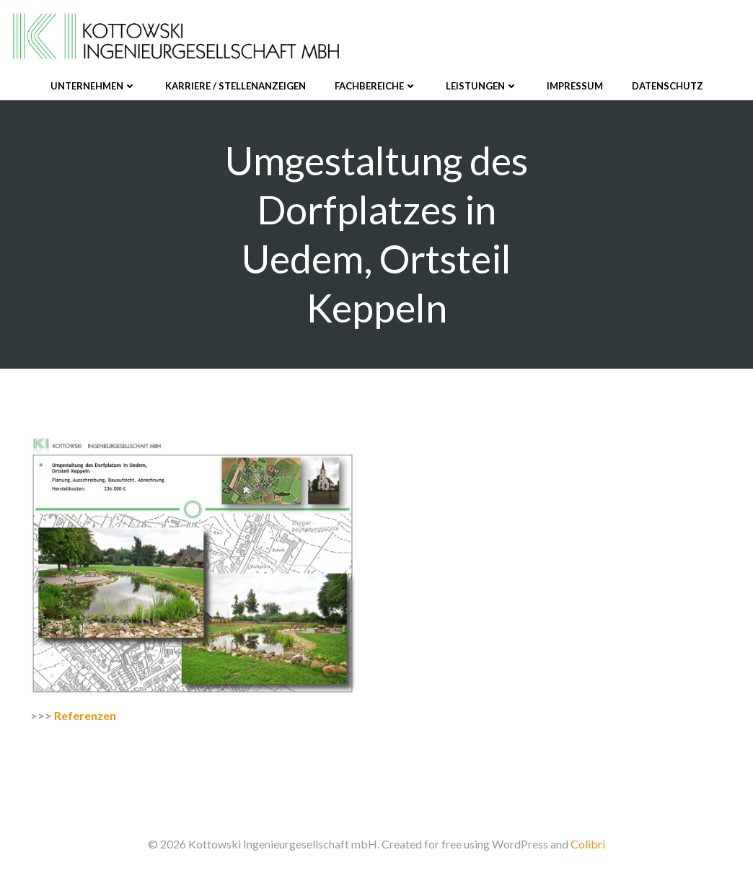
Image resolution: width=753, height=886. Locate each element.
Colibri (588, 844)
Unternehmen (93, 86)
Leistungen (482, 86)
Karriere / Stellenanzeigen (235, 86)
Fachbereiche (376, 86)
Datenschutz (667, 86)
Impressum (575, 86)
